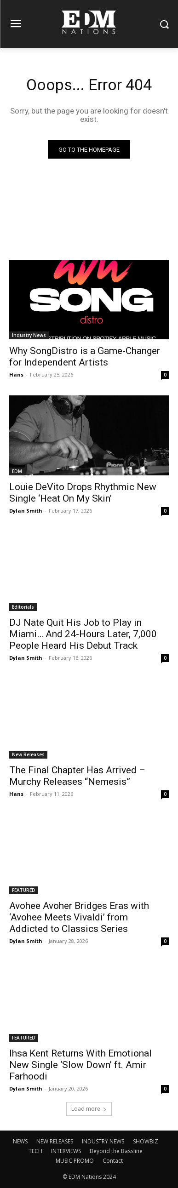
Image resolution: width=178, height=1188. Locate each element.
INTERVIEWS (66, 1151)
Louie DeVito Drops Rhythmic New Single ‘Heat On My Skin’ (82, 492)
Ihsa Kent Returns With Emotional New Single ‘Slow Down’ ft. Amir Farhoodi (80, 1065)
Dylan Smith (25, 510)
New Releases (28, 754)
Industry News (29, 335)
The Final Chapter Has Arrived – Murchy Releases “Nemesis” (77, 776)
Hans (16, 374)
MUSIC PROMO (75, 1161)
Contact (113, 1161)
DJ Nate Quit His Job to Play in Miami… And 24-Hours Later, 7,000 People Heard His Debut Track (83, 634)
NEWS (20, 1141)
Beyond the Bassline (116, 1151)
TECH (35, 1151)
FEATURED (23, 890)
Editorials (23, 607)
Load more (89, 1109)
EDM (17, 471)
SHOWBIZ (145, 1141)
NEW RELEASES (54, 1141)
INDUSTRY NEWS (103, 1141)
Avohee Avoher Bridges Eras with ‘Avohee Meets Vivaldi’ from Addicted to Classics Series (79, 917)
